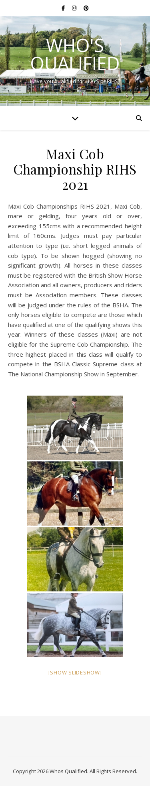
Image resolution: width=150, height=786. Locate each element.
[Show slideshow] (75, 672)
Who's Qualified (75, 54)
